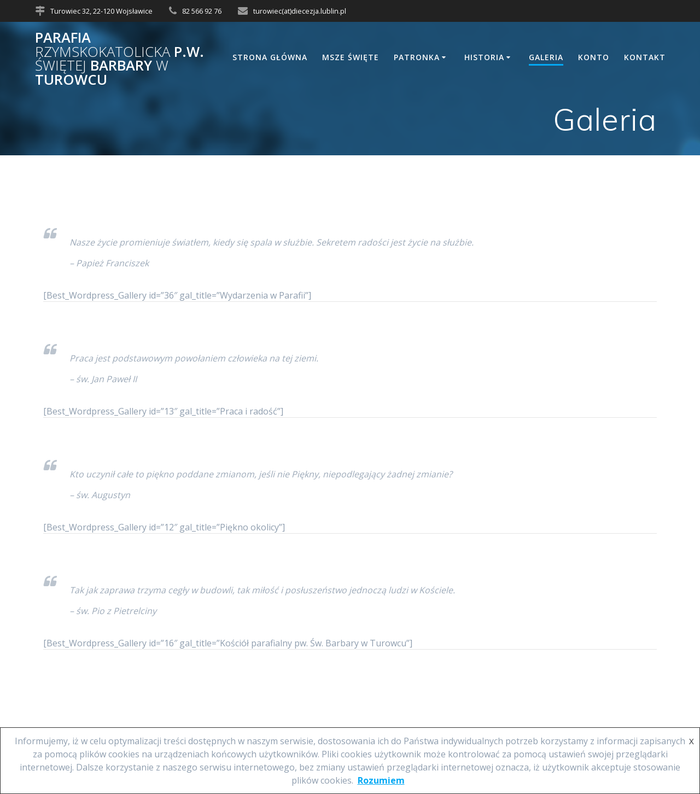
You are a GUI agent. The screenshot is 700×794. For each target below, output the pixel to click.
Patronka (417, 57)
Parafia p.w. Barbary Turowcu (119, 58)
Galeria (546, 57)
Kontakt (645, 57)
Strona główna (269, 57)
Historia (484, 57)
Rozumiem (381, 780)
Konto (593, 57)
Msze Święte (350, 57)
